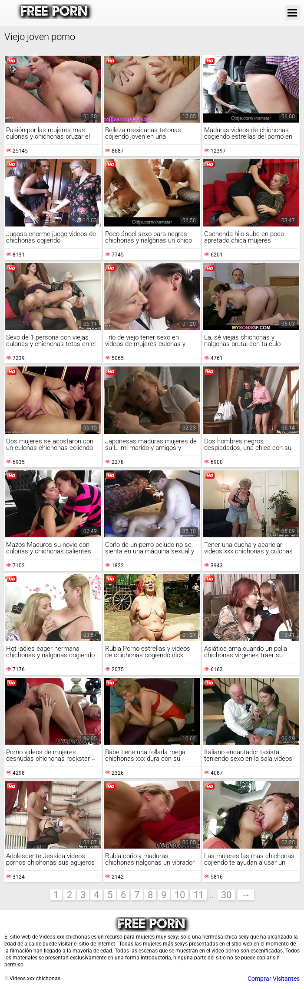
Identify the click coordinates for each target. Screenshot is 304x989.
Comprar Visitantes (274, 978)
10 (180, 894)
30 (226, 894)
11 (198, 894)
